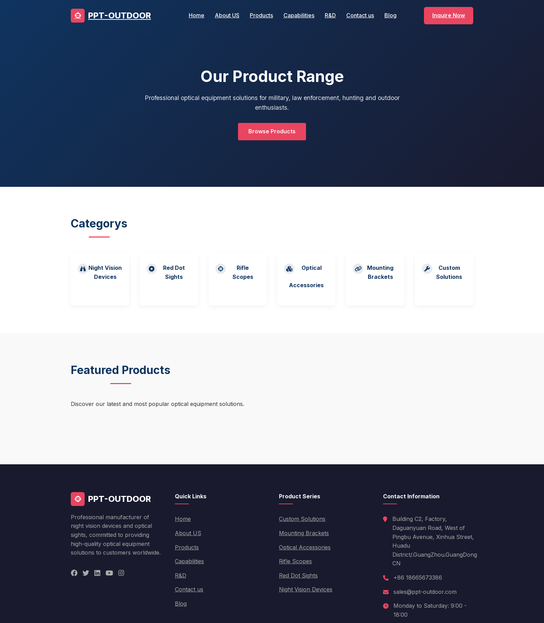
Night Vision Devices (305, 589)
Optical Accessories (305, 547)
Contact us (360, 15)
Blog (390, 15)
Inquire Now (448, 15)
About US (227, 15)
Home (196, 15)
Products (261, 15)
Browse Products (272, 131)
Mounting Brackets (304, 533)
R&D (330, 15)
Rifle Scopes (295, 561)
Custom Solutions (302, 518)
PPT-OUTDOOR (111, 16)
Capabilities (298, 15)
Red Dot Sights (298, 575)
